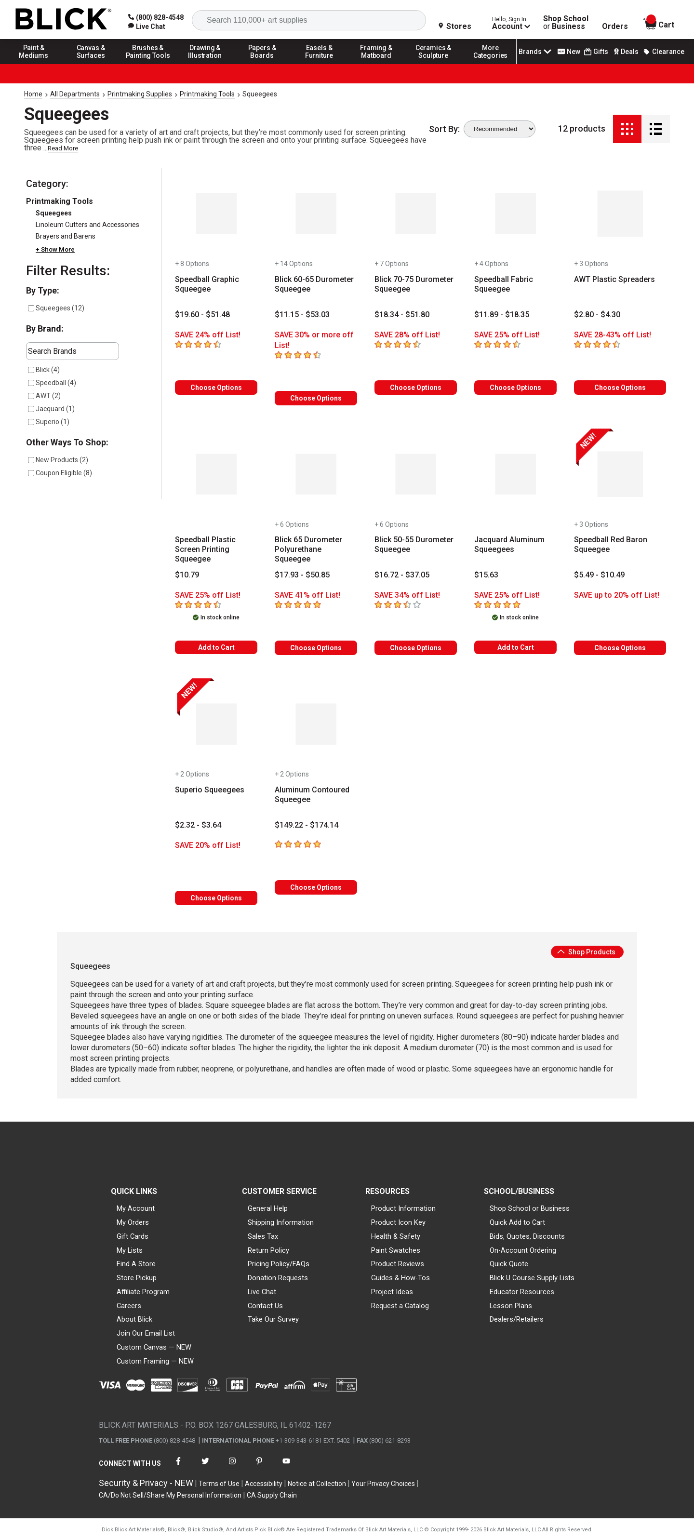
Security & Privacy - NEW (146, 1483)
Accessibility (263, 1483)
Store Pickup (137, 1277)
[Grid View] (627, 129)
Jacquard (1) (51, 409)
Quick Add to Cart (517, 1222)
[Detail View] (655, 129)
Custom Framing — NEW (155, 1361)
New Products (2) (58, 460)
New (569, 51)
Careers (129, 1305)
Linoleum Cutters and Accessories (87, 224)
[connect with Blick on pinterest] (259, 1467)
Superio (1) (48, 422)
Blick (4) (44, 370)
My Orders (133, 1222)
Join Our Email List (146, 1333)
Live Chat (262, 1291)
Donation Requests (278, 1277)
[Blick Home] (63, 19)
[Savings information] (216, 335)
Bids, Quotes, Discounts (527, 1236)
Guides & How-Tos (400, 1277)
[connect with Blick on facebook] (178, 1467)
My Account (136, 1208)
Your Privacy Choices (383, 1483)
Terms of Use (219, 1483)
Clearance (663, 51)
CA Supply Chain (272, 1495)
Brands (536, 51)
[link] (146, 26)
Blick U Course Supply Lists (532, 1277)
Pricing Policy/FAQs (278, 1263)
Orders (615, 26)
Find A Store (136, 1263)
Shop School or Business (530, 1208)
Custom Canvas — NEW (154, 1347)
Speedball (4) (52, 383)
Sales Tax (263, 1236)
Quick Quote (509, 1263)
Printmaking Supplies (139, 94)
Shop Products (586, 952)
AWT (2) (44, 396)
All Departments (75, 94)
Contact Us (265, 1305)
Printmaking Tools (207, 94)
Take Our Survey (273, 1319)
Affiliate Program (143, 1291)
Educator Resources (522, 1291)
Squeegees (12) (56, 308)
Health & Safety (395, 1236)
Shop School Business (565, 22)
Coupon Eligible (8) (60, 473)
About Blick (134, 1319)
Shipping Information (281, 1222)
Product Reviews (397, 1263)
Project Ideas (392, 1291)
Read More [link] (63, 148)
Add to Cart (216, 647)
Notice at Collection (317, 1483)
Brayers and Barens (65, 236)
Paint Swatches (395, 1250)
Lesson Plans (511, 1305)
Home (33, 94)
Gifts (596, 51)
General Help (268, 1208)
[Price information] (202, 314)
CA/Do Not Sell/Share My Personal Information (170, 1495)
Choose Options (216, 387)
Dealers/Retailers (517, 1319)
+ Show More (55, 249)
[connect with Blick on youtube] (286, 1467)
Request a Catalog (400, 1305)
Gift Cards (132, 1236)
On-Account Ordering (523, 1250)
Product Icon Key (398, 1222)
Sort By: (444, 129)
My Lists (130, 1250)
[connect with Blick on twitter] (205, 1467)
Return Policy (268, 1250)
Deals (625, 51)
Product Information (403, 1208)
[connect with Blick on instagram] (232, 1467)
